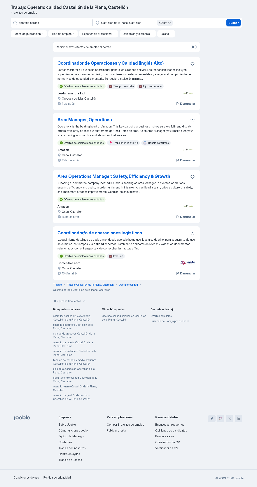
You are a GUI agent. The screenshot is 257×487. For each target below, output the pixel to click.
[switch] (194, 47)
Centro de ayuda (69, 454)
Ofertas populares (161, 315)
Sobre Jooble (67, 424)
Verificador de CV (166, 448)
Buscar (233, 23)
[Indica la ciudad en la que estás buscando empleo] (133, 23)
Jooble (239, 478)
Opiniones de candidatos (171, 430)
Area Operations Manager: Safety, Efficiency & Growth (113, 176)
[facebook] (212, 418)
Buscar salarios (164, 436)
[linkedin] (238, 418)
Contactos (65, 442)
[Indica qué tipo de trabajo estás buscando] (51, 23)
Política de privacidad (57, 477)
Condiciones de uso (26, 477)
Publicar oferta (116, 430)
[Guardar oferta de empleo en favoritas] (192, 64)
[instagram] (220, 418)
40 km (165, 23)
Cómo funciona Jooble (73, 430)
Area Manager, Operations (84, 119)
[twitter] (229, 418)
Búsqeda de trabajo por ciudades (170, 321)
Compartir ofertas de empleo (125, 424)
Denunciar (185, 103)
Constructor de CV (167, 442)
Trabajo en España (70, 460)
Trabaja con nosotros (72, 448)
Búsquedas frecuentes (70, 301)
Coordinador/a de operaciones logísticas (99, 233)
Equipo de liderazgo (71, 436)
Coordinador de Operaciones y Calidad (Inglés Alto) (110, 63)
